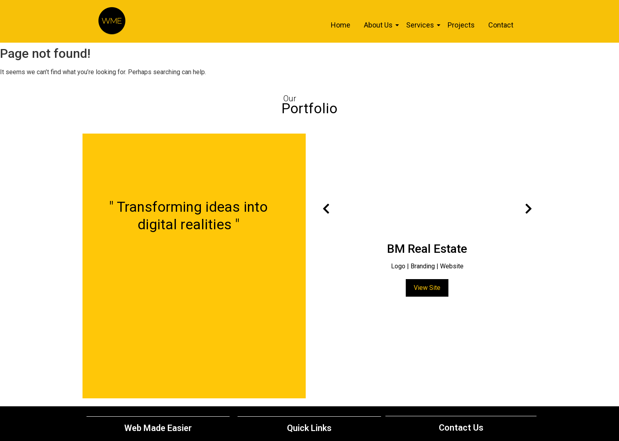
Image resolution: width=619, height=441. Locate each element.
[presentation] (326, 209)
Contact (500, 25)
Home (340, 25)
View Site (427, 287)
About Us (379, 25)
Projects (461, 25)
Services (421, 25)
